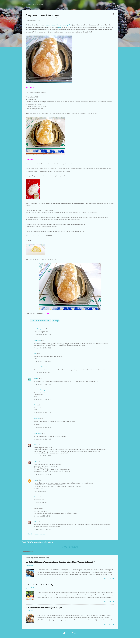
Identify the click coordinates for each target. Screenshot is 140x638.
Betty (35, 480)
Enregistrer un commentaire (37, 534)
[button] (113, 14)
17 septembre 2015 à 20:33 (42, 373)
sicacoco (37, 418)
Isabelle (36, 378)
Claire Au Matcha (35, 4)
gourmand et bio (39, 367)
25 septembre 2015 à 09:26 (42, 456)
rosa (35, 354)
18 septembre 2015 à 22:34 (42, 412)
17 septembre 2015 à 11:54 (42, 335)
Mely (35, 405)
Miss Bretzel (38, 433)
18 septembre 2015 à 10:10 (42, 399)
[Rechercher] (117, 5)
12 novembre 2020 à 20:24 (42, 516)
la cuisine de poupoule (41, 390)
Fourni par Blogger (70, 633)
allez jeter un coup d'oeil (64, 25)
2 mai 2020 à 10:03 (40, 491)
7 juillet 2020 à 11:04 (40, 503)
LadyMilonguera (39, 329)
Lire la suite (109, 579)
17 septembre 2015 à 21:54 (42, 384)
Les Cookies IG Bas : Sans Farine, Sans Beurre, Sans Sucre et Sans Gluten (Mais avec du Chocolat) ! (60, 562)
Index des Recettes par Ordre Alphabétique (40, 585)
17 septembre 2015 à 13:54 (42, 361)
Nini (59, 27)
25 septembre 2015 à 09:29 (42, 474)
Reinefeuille (37, 340)
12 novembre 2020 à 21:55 (42, 529)
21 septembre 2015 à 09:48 (42, 427)
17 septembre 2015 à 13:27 (42, 348)
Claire (35, 445)
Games (36, 497)
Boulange (56, 321)
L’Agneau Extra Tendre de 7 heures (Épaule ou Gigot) (44, 607)
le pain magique (51, 25)
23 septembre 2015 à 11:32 (42, 439)
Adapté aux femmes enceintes (40, 321)
